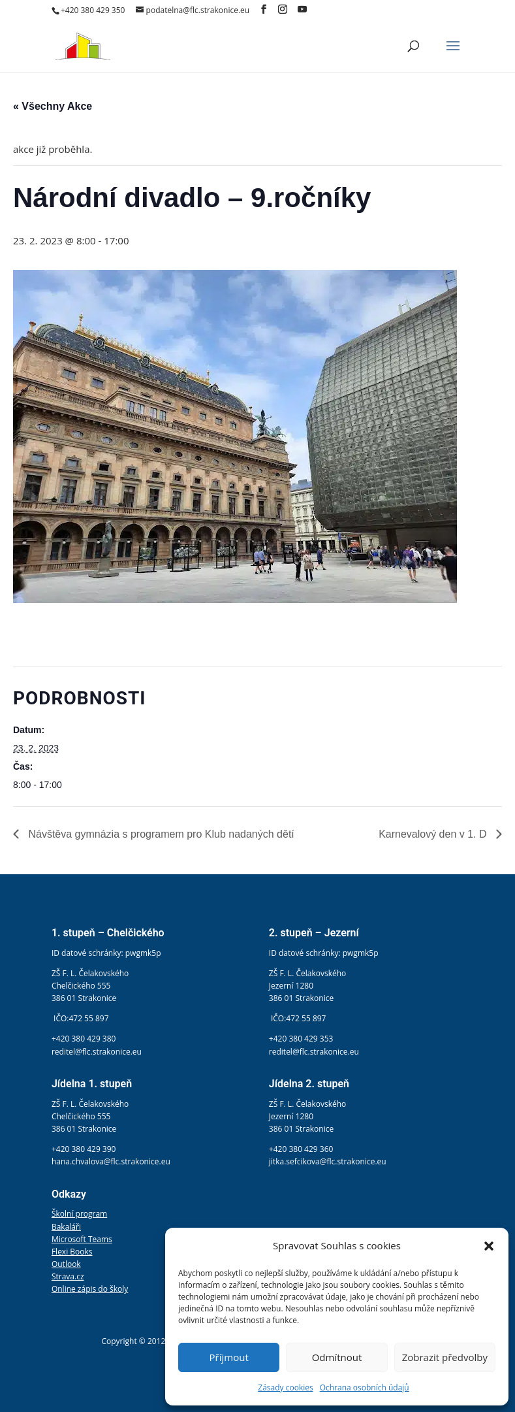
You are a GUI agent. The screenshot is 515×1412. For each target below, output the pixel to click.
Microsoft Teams (82, 1239)
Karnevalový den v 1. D (434, 834)
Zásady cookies (285, 1387)
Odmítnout (337, 1357)
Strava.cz (68, 1276)
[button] (488, 1246)
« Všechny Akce (52, 106)
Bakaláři (66, 1226)
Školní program (79, 1213)
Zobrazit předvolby (445, 1357)
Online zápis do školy (90, 1288)
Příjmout (229, 1357)
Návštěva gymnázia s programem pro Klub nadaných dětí (159, 834)
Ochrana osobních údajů (364, 1387)
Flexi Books (72, 1251)
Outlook (66, 1264)
